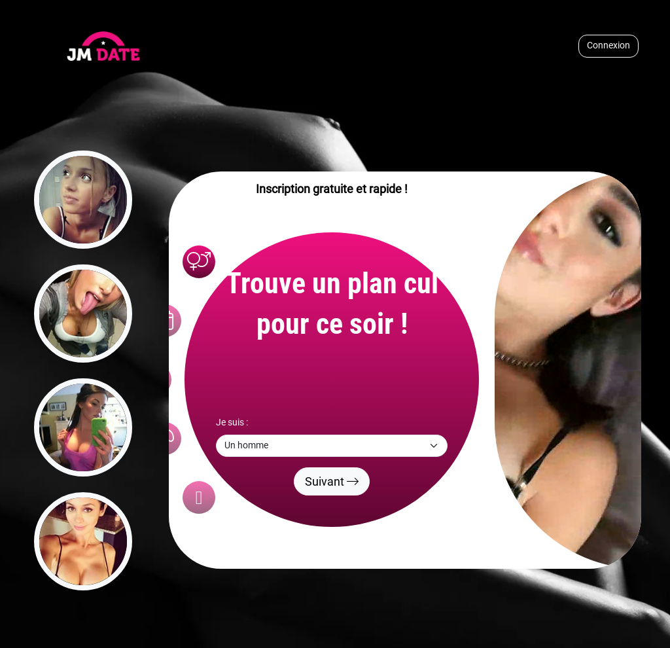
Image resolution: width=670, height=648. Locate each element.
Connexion (608, 45)
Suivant (332, 481)
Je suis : (232, 422)
